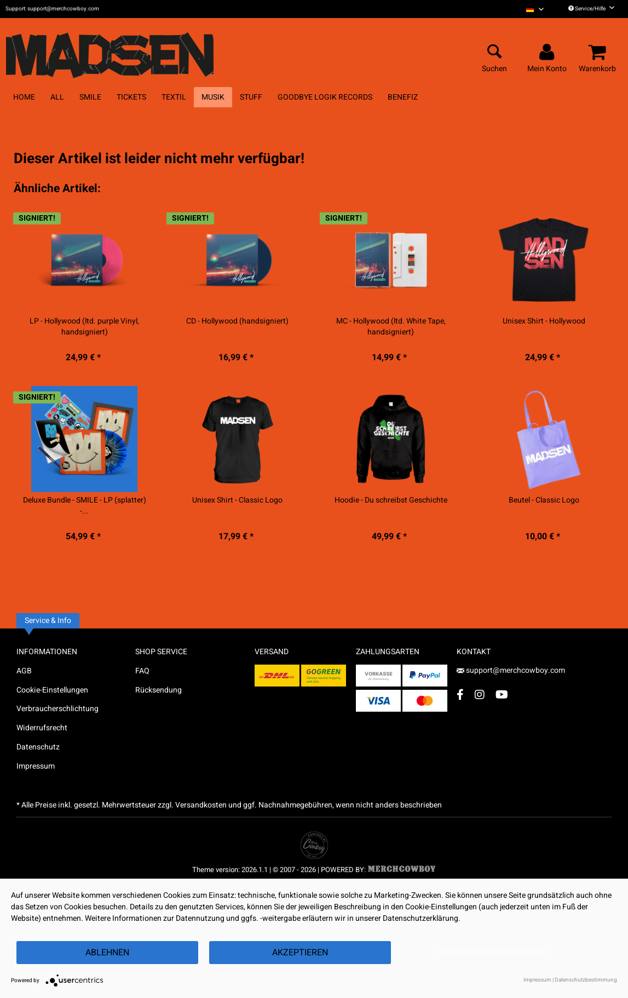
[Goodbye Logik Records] (325, 97)
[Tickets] (131, 97)
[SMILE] (90, 97)
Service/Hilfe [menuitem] (591, 9)
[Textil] (174, 97)
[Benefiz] (402, 97)
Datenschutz (38, 747)
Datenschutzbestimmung (586, 980)
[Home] (24, 97)
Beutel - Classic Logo (544, 500)
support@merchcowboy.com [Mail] (511, 670)
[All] (57, 97)
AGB (24, 671)
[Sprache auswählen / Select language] (535, 9)
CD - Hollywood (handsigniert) (237, 321)
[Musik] (213, 97)
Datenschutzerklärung (493, 952)
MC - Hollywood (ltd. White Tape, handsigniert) (391, 327)
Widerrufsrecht (41, 728)
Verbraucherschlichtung (57, 708)
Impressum (35, 766)
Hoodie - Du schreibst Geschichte (391, 500)
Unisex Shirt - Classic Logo (237, 500)
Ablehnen (107, 952)
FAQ (142, 671)
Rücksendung (158, 690)
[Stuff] (251, 97)
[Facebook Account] (460, 694)
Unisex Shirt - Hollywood (544, 321)
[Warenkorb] (599, 53)
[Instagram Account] (480, 694)
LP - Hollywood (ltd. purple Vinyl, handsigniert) (84, 327)
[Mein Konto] (548, 53)
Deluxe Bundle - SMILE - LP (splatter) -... (84, 506)
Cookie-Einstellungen (52, 690)
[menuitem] (535, 9)
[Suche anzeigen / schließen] (494, 53)
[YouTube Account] (502, 694)
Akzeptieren (300, 952)
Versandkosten (201, 805)
